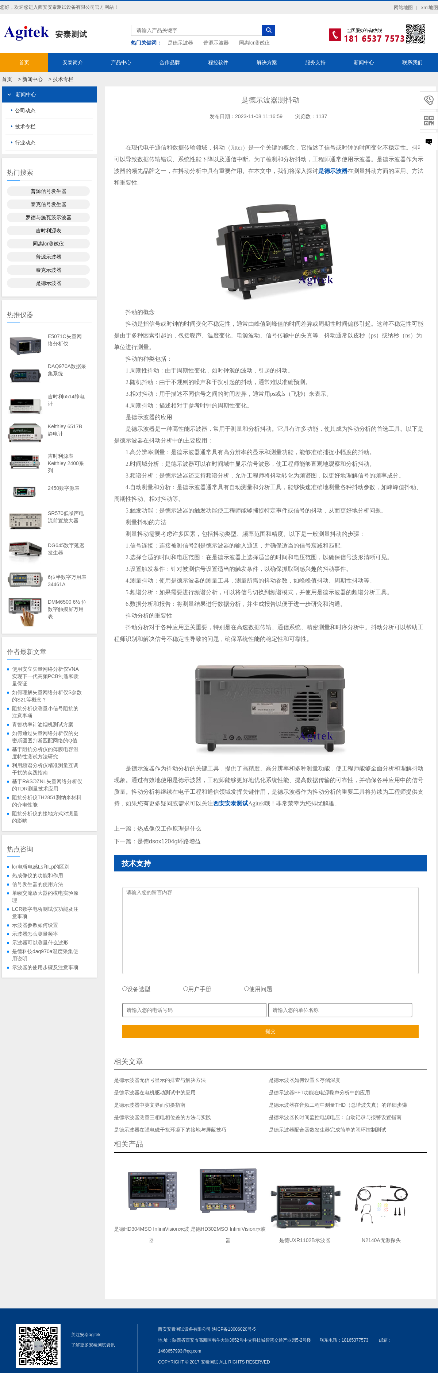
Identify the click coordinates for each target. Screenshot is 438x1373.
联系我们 (412, 62)
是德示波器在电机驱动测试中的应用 (155, 1092)
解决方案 (267, 62)
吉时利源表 (48, 230)
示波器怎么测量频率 (35, 934)
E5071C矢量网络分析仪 (65, 340)
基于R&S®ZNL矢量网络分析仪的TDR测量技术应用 (47, 785)
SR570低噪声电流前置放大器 (66, 516)
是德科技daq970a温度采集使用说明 (45, 955)
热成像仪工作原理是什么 (169, 828)
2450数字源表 (64, 488)
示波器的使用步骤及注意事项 (45, 967)
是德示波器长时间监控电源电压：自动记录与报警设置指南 (335, 1117)
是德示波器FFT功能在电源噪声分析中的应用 (319, 1092)
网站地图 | (405, 7)
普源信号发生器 (48, 191)
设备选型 (136, 989)
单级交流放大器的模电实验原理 (45, 896)
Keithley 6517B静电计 (65, 430)
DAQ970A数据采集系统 (67, 369)
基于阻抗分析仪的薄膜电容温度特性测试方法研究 (45, 752)
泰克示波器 (48, 270)
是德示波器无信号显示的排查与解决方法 (160, 1080)
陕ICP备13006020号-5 (234, 1329)
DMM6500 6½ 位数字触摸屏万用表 (67, 609)
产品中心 (121, 62)
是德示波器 (180, 43)
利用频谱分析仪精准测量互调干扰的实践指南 (45, 769)
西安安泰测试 (230, 803)
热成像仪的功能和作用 (37, 875)
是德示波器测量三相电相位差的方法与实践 (162, 1117)
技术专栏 (63, 79)
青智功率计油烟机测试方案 (42, 724)
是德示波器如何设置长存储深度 (304, 1080)
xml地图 (429, 7)
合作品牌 (170, 62)
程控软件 (218, 62)
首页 (24, 62)
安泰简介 (72, 62)
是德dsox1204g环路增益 (169, 841)
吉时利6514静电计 (66, 400)
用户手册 (197, 989)
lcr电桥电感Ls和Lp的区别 (40, 867)
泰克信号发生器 (48, 204)
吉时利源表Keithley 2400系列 (66, 463)
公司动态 (25, 110)
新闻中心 (364, 62)
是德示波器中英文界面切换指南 (149, 1105)
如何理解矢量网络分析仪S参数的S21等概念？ (47, 696)
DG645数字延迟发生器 (66, 549)
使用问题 (258, 989)
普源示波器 (216, 43)
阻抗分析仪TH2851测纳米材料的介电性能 (46, 801)
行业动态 (25, 143)
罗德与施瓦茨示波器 (49, 217)
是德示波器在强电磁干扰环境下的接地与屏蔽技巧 (170, 1130)
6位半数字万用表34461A (67, 580)
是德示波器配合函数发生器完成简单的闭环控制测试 (327, 1130)
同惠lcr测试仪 (254, 43)
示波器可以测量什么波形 (40, 942)
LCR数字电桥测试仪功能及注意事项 (45, 912)
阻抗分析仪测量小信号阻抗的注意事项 (45, 712)
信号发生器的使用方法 (37, 884)
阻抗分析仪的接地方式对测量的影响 (45, 817)
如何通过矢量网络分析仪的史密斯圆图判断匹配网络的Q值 (45, 736)
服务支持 (315, 62)
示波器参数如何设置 (35, 925)
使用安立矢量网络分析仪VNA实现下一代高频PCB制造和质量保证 (45, 676)
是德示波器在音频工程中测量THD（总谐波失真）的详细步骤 (338, 1105)
